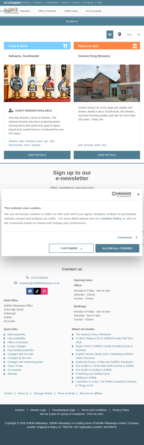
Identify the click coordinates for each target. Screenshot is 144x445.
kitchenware (16, 145)
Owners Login (38, 410)
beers (39, 141)
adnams (13, 141)
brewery (30, 141)
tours (27, 145)
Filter (72, 21)
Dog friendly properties (21, 350)
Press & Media (66, 393)
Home (26, 11)
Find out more (95, 413)
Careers (19, 410)
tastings (35, 145)
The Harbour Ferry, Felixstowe (93, 334)
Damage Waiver (43, 393)
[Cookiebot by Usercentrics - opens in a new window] (114, 194)
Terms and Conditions (94, 410)
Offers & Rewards (85, 11)
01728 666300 (12, 2)
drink (97, 145)
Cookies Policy (111, 218)
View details (37, 154)
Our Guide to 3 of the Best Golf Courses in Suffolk (105, 365)
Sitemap (12, 373)
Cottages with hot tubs (21, 354)
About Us (23, 393)
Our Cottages (43, 11)
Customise (125, 237)
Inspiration (63, 11)
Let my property (132, 11)
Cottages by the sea (19, 357)
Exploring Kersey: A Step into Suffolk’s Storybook (104, 361)
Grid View (109, 34)
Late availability (17, 338)
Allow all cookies (117, 248)
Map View (119, 34)
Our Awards (14, 369)
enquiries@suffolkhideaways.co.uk (39, 283)
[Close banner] (138, 194)
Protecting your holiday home (93, 373)
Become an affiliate (91, 393)
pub (80, 145)
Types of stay (15, 365)
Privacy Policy (121, 410)
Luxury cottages (17, 346)
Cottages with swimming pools (25, 361)
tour (104, 145)
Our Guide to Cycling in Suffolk (94, 369)
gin (46, 141)
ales (22, 141)
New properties (16, 334)
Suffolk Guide (109, 11)
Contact (8, 393)
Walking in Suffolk (86, 377)
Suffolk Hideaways (11, 11)
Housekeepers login (64, 410)
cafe (51, 141)
